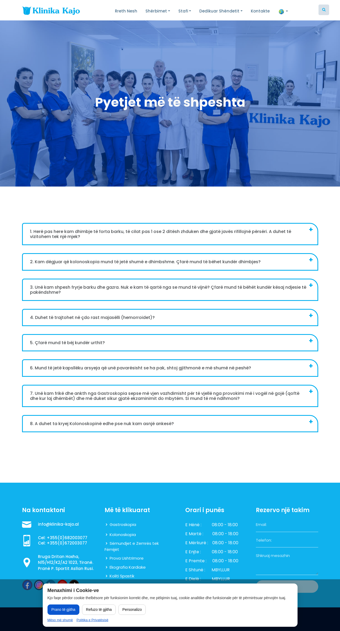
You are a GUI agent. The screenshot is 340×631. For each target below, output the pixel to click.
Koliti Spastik (122, 576)
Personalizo (132, 609)
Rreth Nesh (126, 11)
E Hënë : (193, 525)
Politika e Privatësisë (92, 620)
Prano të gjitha (63, 609)
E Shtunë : (195, 570)
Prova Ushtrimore (127, 558)
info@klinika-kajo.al (58, 524)
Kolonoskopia (123, 534)
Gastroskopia (123, 524)
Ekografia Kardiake (128, 567)
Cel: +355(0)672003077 (62, 543)
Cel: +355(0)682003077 (62, 538)
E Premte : (195, 561)
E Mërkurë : (196, 543)
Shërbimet (156, 11)
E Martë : (194, 534)
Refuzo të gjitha (99, 609)
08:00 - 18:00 (225, 525)
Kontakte (260, 11)
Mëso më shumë (60, 620)
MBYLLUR (221, 570)
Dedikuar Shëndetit (219, 11)
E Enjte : (193, 552)
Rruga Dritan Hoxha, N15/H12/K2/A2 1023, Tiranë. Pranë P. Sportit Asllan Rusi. (66, 562)
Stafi (183, 11)
